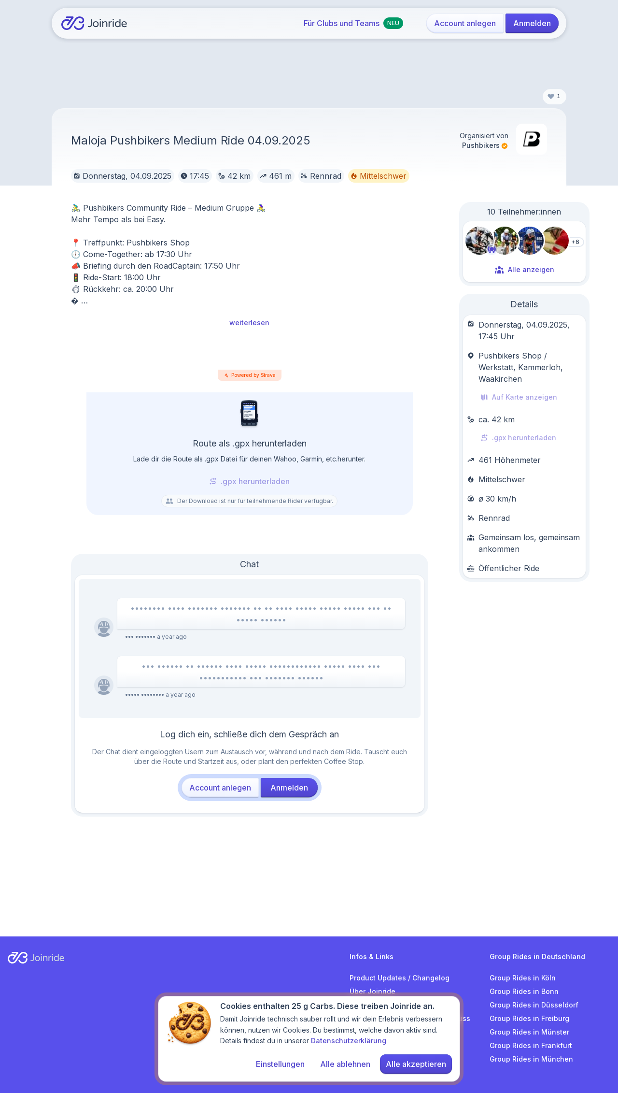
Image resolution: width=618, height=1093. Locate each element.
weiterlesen (249, 322)
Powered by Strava (253, 375)
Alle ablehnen (345, 1065)
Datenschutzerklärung (348, 1041)
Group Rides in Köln (523, 978)
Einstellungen (280, 1065)
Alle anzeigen (524, 269)
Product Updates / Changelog (399, 978)
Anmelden (532, 23)
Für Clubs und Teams (353, 23)
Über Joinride (372, 991)
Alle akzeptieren (416, 1065)
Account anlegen (465, 23)
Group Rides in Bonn (524, 991)
